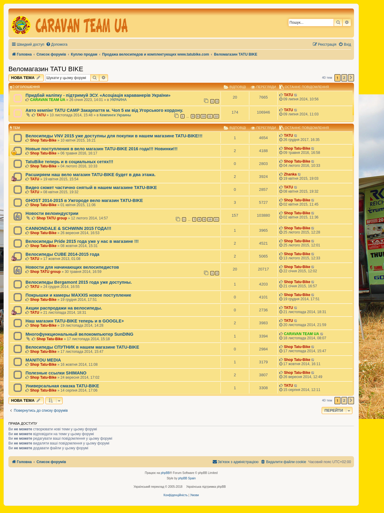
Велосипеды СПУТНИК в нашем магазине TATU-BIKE (82, 347)
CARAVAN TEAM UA (47, 100)
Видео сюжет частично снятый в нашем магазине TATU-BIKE (91, 187)
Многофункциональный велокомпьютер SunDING (80, 334)
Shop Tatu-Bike (43, 140)
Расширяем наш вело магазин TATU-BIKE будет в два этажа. (90, 174)
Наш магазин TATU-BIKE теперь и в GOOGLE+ (75, 321)
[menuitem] (57, 45)
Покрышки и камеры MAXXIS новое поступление (78, 295)
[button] (351, 77)
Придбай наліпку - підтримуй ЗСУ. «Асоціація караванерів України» (98, 95)
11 (210, 116)
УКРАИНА (118, 100)
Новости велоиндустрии (52, 213)
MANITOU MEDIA (43, 360)
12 (216, 116)
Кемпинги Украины (115, 115)
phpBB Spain (187, 478)
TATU (288, 95)
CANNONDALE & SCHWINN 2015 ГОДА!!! (68, 228)
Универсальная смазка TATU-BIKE (62, 385)
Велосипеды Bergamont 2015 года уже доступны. (79, 282)
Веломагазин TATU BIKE (45, 69)
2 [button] (344, 77)
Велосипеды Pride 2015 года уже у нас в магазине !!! (82, 241)
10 (203, 116)
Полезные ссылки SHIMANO (56, 373)
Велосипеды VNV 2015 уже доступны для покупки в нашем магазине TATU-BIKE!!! (114, 135)
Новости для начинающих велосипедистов (72, 267)
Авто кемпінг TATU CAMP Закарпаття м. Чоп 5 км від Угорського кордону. (104, 110)
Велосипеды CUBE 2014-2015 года (62, 254)
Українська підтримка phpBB (206, 486)
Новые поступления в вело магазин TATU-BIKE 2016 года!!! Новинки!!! (102, 148)
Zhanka (290, 174)
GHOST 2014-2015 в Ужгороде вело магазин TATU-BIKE (84, 200)
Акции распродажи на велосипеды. (64, 308)
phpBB (165, 473)
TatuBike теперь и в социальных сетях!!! (69, 161)
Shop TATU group (52, 218)
